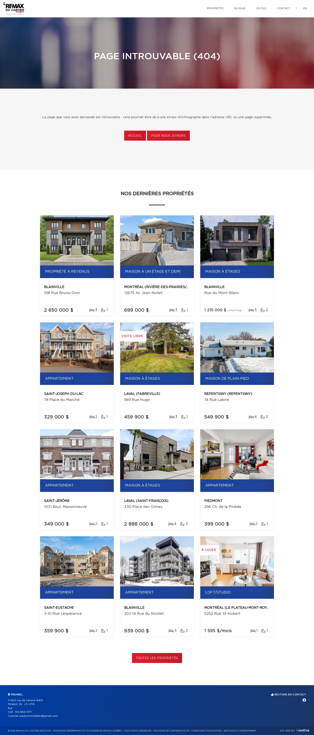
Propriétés (215, 8)
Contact (283, 8)
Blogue (240, 8)
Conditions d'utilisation (206, 731)
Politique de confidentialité (171, 731)
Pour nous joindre (168, 135)
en (305, 8)
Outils (261, 8)
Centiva (302, 730)
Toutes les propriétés (157, 658)
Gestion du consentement (239, 731)
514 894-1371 (23, 712)
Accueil (135, 135)
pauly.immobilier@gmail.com (39, 716)
